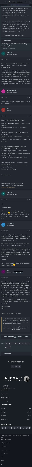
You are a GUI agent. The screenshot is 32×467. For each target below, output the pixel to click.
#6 (30, 277)
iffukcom (29, 419)
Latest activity (4, 401)
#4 (30, 199)
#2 (30, 97)
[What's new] (26, 2)
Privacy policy (4, 453)
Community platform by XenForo (15, 436)
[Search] (30, 2)
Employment (6, 385)
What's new (4, 390)
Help (2, 457)
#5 (30, 230)
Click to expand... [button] (16, 329)
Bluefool (4, 48)
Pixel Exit (8, 439)
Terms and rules (5, 450)
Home (2, 460)
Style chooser (5, 443)
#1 (30, 59)
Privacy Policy (6, 386)
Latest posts (4, 394)
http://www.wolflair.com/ (8, 187)
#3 (30, 116)
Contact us (3, 446)
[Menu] (2, 2)
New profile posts (5, 397)
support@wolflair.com (13, 31)
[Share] (27, 59)
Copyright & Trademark (9, 388)
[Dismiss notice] (29, 9)
